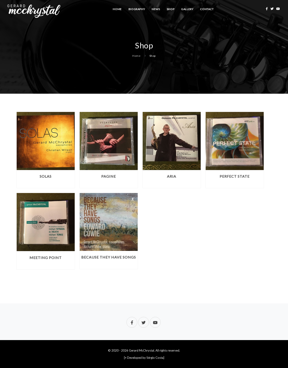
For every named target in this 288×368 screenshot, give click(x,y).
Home (117, 9)
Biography (136, 9)
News (156, 9)
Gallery (187, 9)
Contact (207, 9)
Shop (170, 9)
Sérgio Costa (154, 357)
